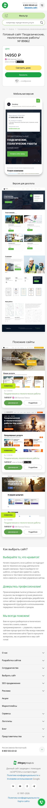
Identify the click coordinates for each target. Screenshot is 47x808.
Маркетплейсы (9, 706)
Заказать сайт (30, 8)
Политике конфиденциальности (22, 775)
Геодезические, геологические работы (21, 458)
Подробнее (32, 403)
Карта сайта (23, 801)
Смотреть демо (23, 67)
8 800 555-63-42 (30, 5)
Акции (5, 698)
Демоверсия (13, 403)
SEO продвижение (11, 683)
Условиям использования (20, 778)
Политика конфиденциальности (23, 797)
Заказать (23, 75)
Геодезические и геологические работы (22, 393)
